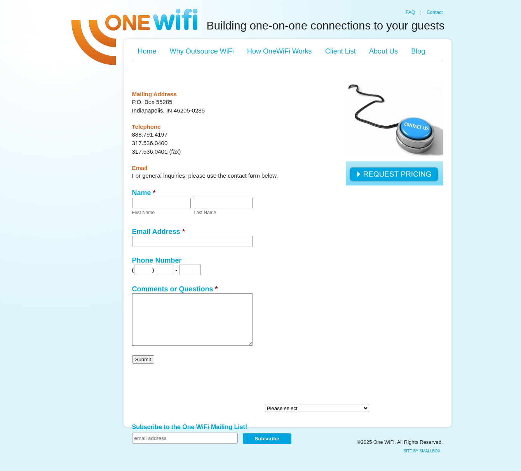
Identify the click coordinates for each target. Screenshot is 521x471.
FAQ (410, 12)
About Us (383, 51)
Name (144, 193)
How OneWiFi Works (279, 51)
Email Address (158, 231)
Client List (340, 51)
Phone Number (157, 260)
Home (147, 51)
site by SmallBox (422, 451)
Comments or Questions (175, 289)
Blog (418, 51)
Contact (435, 12)
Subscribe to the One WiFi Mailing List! (189, 427)
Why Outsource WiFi (202, 51)
